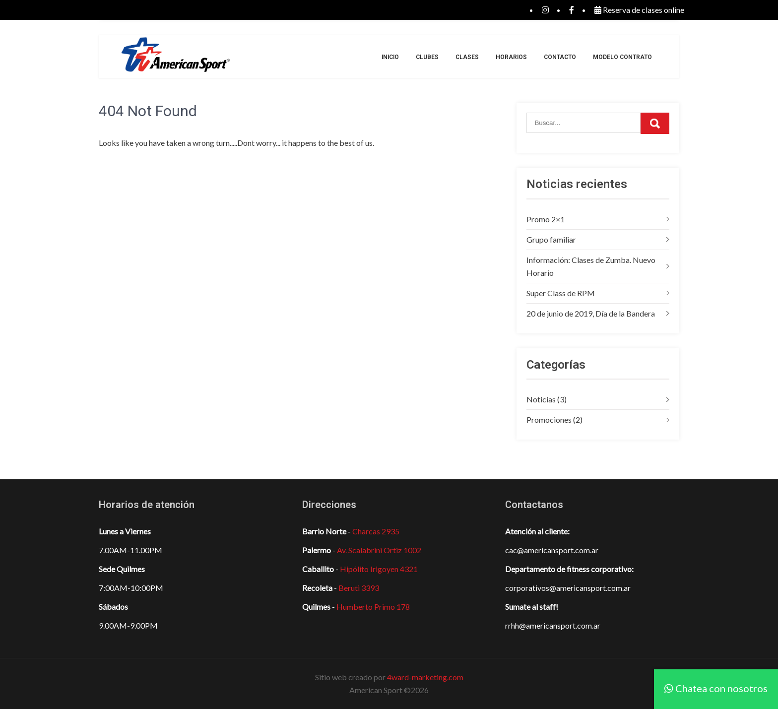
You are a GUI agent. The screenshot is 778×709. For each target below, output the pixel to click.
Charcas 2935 (375, 531)
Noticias (541, 399)
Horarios (511, 57)
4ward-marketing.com (425, 677)
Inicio (390, 57)
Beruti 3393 (358, 587)
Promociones (549, 419)
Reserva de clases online (639, 9)
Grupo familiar (551, 239)
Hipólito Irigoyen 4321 (379, 569)
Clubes (427, 57)
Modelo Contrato (622, 57)
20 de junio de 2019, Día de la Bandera (590, 313)
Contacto (560, 57)
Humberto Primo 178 (373, 606)
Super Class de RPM (560, 293)
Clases (467, 57)
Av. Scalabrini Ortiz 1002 (379, 550)
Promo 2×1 (545, 219)
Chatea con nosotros (716, 688)
